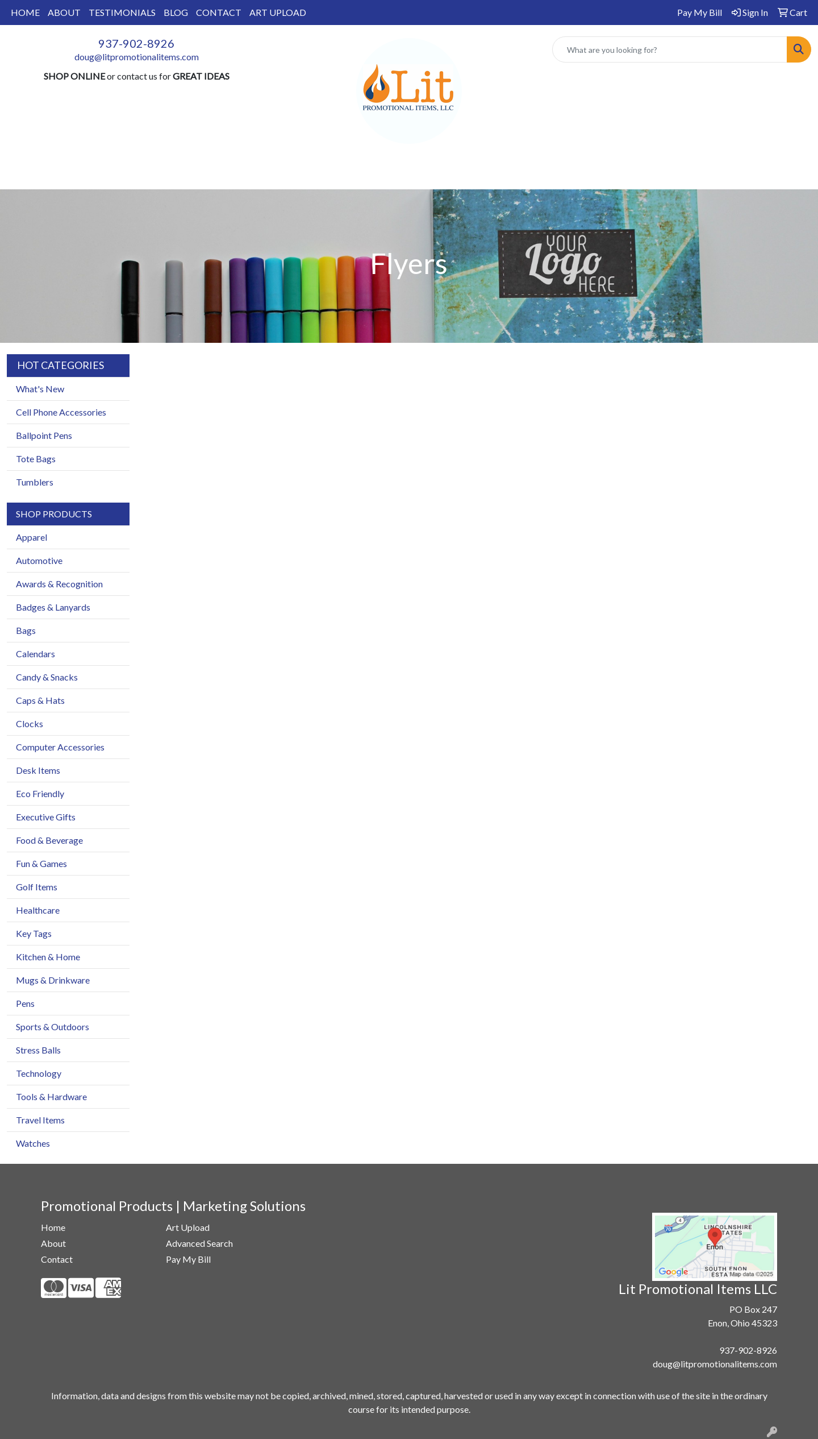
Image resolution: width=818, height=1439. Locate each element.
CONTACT (218, 12)
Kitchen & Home (48, 956)
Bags (292, 174)
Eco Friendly (40, 793)
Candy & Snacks (47, 676)
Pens (25, 1003)
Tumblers (34, 481)
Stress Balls (38, 1049)
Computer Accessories (60, 746)
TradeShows (466, 174)
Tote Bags (36, 458)
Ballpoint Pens (44, 435)
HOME (25, 12)
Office (405, 174)
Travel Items (40, 1119)
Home (53, 1227)
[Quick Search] (669, 49)
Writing (530, 174)
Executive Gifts (46, 816)
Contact (57, 1259)
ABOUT (64, 12)
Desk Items (38, 770)
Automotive (39, 560)
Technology (38, 1073)
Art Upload (188, 1227)
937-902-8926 (136, 43)
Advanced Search (199, 1243)
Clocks (29, 723)
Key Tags (34, 933)
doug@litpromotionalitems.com (136, 56)
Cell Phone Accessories (61, 412)
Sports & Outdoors (52, 1026)
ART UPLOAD (277, 12)
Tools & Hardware (51, 1096)
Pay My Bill (188, 1259)
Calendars (35, 653)
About (53, 1243)
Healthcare (38, 910)
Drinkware (347, 174)
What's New (40, 388)
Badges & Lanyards (53, 607)
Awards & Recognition (59, 583)
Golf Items (36, 886)
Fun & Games (41, 863)
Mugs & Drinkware (53, 979)
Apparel (242, 174)
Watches (33, 1143)
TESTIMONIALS (122, 12)
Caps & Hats (40, 700)
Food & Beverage (49, 840)
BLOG (176, 12)
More (580, 174)
